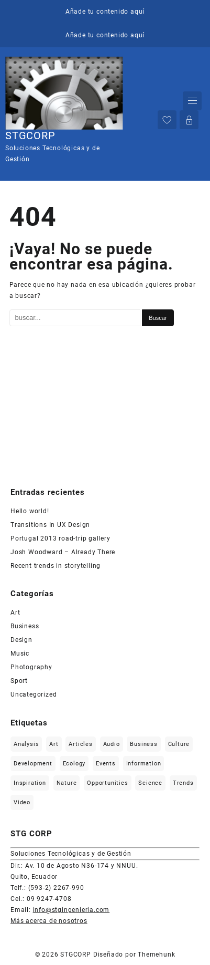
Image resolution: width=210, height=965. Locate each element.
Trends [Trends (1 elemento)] (183, 783)
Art (15, 612)
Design (21, 640)
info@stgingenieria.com (71, 910)
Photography (31, 667)
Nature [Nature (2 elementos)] (67, 783)
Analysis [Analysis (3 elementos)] (26, 744)
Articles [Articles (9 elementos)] (80, 744)
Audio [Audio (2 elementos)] (111, 744)
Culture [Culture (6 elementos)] (179, 744)
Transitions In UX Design (50, 524)
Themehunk (156, 954)
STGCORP (30, 135)
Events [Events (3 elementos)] (106, 763)
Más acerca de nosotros (48, 921)
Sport (19, 680)
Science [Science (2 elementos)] (150, 783)
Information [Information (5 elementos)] (143, 763)
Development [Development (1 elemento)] (33, 763)
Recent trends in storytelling (55, 565)
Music (19, 653)
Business (24, 626)
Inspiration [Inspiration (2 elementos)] (30, 783)
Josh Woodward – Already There (62, 552)
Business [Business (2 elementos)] (143, 744)
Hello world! (29, 511)
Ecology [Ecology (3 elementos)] (74, 763)
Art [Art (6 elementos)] (53, 744)
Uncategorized (33, 694)
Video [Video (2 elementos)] (22, 802)
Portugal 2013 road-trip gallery (60, 538)
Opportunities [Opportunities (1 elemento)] (107, 783)
